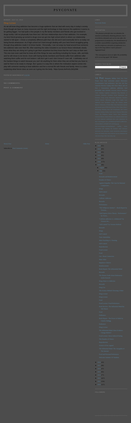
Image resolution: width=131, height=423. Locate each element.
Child (96, 93)
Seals (108, 109)
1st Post (99, 78)
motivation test (99, 131)
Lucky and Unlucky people (119, 102)
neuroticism (117, 131)
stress (106, 133)
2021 (99, 158)
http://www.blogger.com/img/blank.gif (105, 126)
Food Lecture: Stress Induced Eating (110, 336)
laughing (107, 128)
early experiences (120, 119)
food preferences (110, 83)
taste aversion (106, 90)
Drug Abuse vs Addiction (107, 281)
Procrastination (99, 83)
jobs (103, 128)
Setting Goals (108, 112)
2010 (99, 384)
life (111, 128)
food (126, 88)
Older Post (86, 144)
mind (120, 128)
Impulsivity (119, 97)
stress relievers (111, 133)
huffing (119, 126)
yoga (114, 136)
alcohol (122, 116)
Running (104, 109)
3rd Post (124, 83)
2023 (99, 152)
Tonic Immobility (122, 114)
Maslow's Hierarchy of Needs (103, 104)
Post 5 (125, 107)
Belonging (124, 90)
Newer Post (7, 144)
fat (126, 119)
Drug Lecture (103, 294)
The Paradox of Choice (106, 339)
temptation (122, 133)
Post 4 (122, 107)
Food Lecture (103, 250)
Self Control (124, 109)
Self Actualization (115, 109)
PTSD (107, 107)
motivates (124, 128)
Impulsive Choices (105, 263)
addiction (113, 88)
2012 (99, 378)
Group (102, 97)
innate (125, 126)
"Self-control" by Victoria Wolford (110, 224)
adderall (118, 116)
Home (47, 144)
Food (100, 173)
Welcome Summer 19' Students (109, 357)
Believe (119, 90)
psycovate (65, 10)
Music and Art (123, 85)
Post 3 (118, 107)
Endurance (104, 95)
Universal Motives (100, 116)
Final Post (120, 78)
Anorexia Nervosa (100, 85)
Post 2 (114, 107)
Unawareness (105, 88)
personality (98, 90)
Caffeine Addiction (105, 198)
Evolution (110, 95)
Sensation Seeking (100, 112)
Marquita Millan (110, 78)
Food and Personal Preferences (109, 354)
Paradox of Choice (105, 180)
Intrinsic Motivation (105, 100)
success (117, 133)
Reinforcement (103, 266)
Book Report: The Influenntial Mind (110, 269)
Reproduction (103, 247)
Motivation (124, 81)
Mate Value (114, 104)
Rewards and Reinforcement (108, 177)
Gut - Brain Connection (106, 256)
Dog (119, 93)
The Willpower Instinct (106, 114)
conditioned (109, 119)
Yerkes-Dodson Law (110, 116)
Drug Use (102, 287)
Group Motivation (110, 97)
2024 (99, 149)
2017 (99, 365)
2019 (99, 165)
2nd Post (118, 83)
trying (110, 136)
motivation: (107, 131)
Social (114, 112)
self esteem (101, 133)
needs (111, 131)
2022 (99, 155)
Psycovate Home (100, 23)
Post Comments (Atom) (20, 148)
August (101, 168)
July (100, 171)
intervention (98, 128)
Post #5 (111, 107)
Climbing (101, 93)
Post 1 (97, 88)
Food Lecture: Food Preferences (109, 303)
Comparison (113, 93)
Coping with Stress (112, 85)
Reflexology (98, 109)
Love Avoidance (105, 102)
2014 (99, 375)
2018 (99, 362)
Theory (115, 114)
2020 (99, 162)
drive (114, 119)
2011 (99, 381)
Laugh (113, 100)
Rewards (102, 195)
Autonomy (114, 90)
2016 (99, 368)
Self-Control (103, 192)
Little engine (120, 100)
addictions (120, 88)
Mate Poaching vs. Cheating (108, 240)
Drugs (101, 189)
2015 (99, 372)
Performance (103, 204)
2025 (99, 146)
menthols (115, 128)
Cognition (107, 93)
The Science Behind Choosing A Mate (111, 290)
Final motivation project (112, 81)
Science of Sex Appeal (106, 345)
